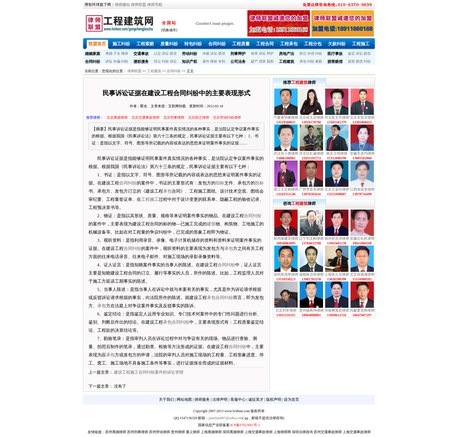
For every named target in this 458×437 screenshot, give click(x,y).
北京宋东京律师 (362, 117)
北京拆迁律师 (198, 117)
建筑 (211, 224)
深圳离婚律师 (233, 432)
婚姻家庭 (92, 53)
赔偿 (173, 53)
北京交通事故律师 (145, 117)
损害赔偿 (335, 61)
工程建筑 (286, 61)
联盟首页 (97, 44)
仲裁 (205, 53)
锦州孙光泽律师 (337, 238)
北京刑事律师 (173, 117)
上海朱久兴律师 (337, 274)
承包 (302, 61)
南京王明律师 (336, 153)
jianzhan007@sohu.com (225, 418)
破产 (254, 61)
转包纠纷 (193, 44)
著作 (205, 61)
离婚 (108, 53)
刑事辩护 (238, 53)
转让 (157, 61)
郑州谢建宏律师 (286, 238)
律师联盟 (138, 4)
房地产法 (286, 53)
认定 (157, 53)
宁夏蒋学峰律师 (286, 117)
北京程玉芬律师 (311, 117)
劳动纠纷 (189, 53)
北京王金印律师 (337, 189)
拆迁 (302, 53)
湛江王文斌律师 (286, 189)
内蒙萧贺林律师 (362, 310)
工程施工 (360, 44)
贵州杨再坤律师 (311, 310)
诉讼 (165, 53)
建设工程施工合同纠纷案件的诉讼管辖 (148, 372)
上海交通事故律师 (258, 432)
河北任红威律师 (311, 153)
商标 (213, 61)
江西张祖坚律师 (362, 189)
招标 (220, 183)
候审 (254, 53)
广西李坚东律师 (311, 189)
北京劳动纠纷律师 (227, 117)
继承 (124, 53)
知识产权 (189, 61)
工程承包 (289, 44)
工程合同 (265, 44)
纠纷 (318, 53)
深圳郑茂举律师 (286, 274)
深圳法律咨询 (302, 432)
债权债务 (141, 61)
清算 (262, 61)
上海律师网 (282, 432)
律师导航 (154, 4)
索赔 (318, 61)
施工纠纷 (121, 44)
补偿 (310, 53)
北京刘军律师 (285, 310)
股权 (270, 61)
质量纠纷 (169, 44)
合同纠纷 (217, 44)
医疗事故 (335, 53)
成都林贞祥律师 (311, 274)
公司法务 (238, 61)
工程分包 (313, 44)
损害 (351, 61)
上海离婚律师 (211, 432)
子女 (116, 53)
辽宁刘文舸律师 (311, 238)
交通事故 (141, 53)
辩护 (270, 53)
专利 (221, 61)
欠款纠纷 (337, 44)
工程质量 (241, 44)
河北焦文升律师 (337, 117)
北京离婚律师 (117, 117)
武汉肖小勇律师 (286, 153)
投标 (259, 183)
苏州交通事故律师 (328, 432)
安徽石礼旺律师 (362, 238)
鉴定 (351, 53)
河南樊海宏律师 (337, 310)
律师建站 (122, 4)
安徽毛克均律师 (362, 153)
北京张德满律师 (362, 274)
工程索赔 (145, 44)
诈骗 (116, 61)
